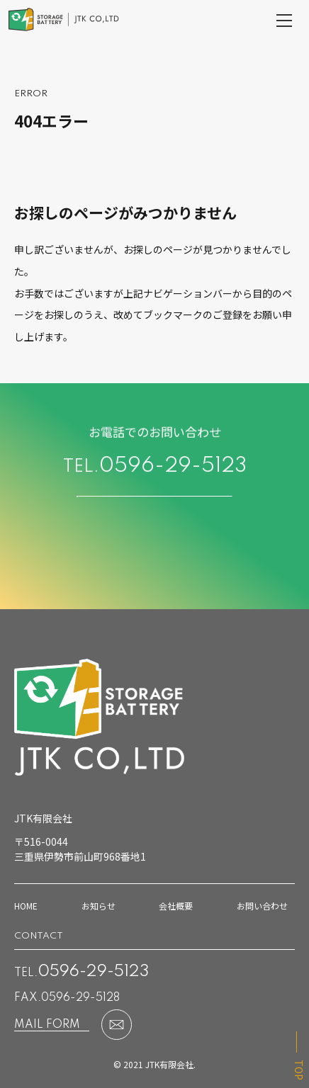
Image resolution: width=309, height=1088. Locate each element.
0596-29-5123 (173, 468)
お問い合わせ (262, 906)
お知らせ (99, 906)
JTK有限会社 (169, 1064)
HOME (26, 906)
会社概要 (176, 906)
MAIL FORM (47, 1025)
